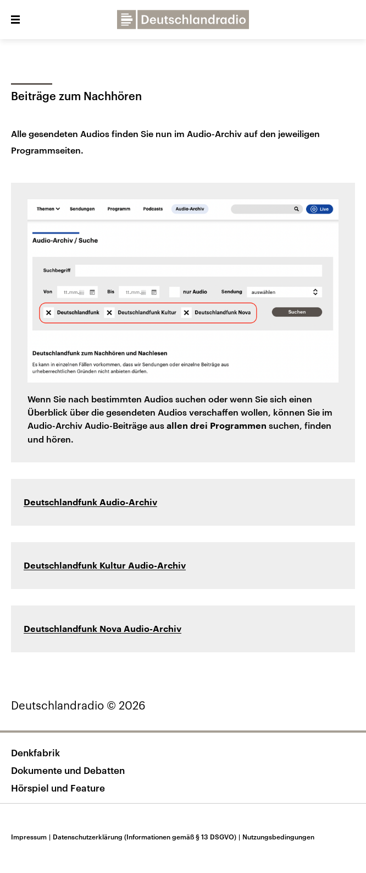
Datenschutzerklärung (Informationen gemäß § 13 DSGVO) (147, 837)
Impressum (32, 837)
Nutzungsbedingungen (278, 837)
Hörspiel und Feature (58, 787)
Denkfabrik (35, 752)
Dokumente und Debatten (68, 770)
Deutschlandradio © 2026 (78, 705)
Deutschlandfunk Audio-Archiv (90, 502)
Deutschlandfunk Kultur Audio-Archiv (105, 565)
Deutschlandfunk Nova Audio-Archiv (102, 629)
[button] (15, 19)
